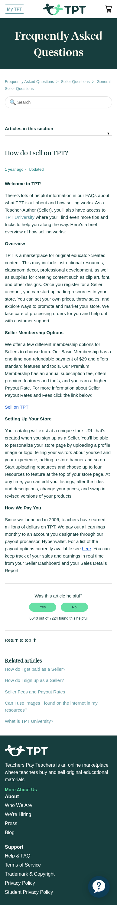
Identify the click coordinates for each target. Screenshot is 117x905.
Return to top (21, 640)
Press (11, 823)
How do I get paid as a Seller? (35, 669)
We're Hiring (18, 814)
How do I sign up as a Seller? (34, 680)
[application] (99, 887)
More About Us (21, 789)
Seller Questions (75, 81)
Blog (10, 832)
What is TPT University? (29, 721)
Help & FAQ (17, 855)
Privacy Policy (20, 883)
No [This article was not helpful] (74, 607)
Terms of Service (23, 864)
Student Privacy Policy (29, 892)
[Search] (58, 102)
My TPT (14, 9)
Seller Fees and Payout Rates (35, 691)
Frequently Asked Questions (29, 81)
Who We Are (18, 805)
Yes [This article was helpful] (43, 607)
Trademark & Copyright (30, 874)
